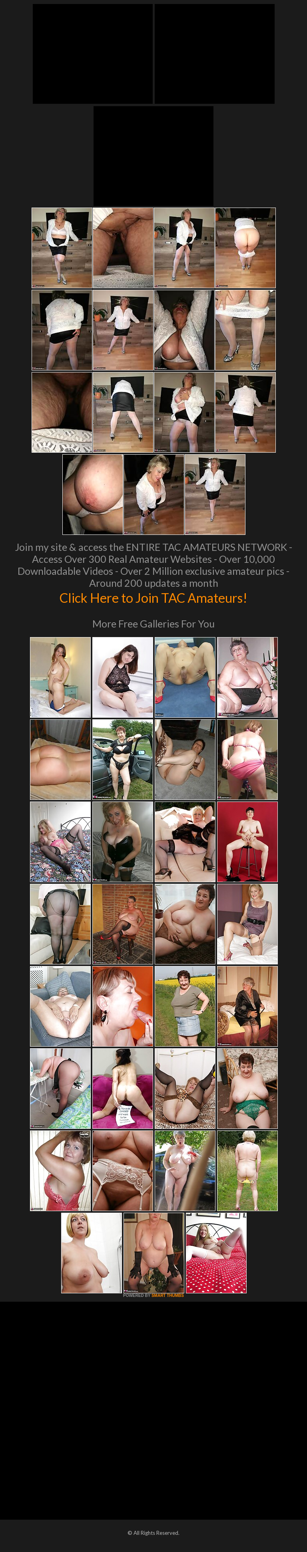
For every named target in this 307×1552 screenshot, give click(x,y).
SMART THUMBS (168, 1295)
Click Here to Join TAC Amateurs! (153, 597)
